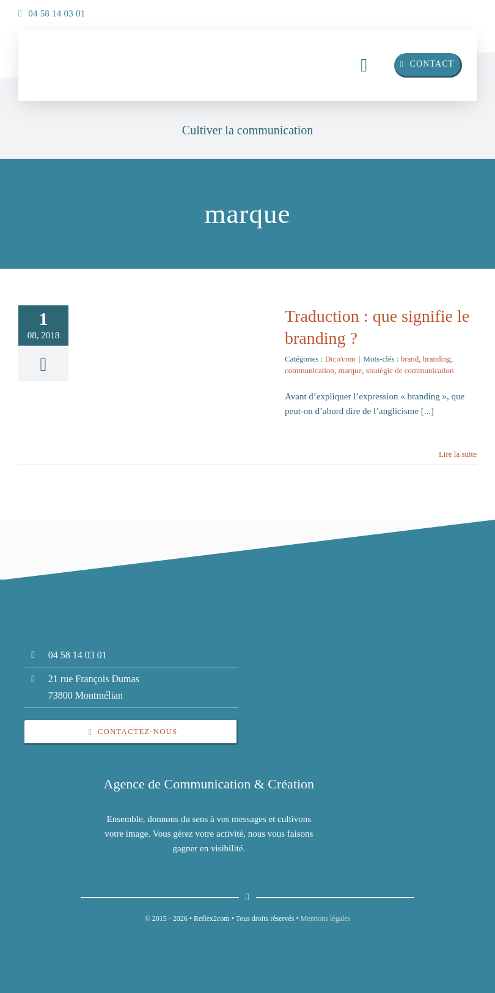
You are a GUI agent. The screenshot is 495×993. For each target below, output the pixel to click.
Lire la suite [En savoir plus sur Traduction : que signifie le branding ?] (458, 454)
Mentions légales (326, 918)
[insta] (464, 10)
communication (309, 370)
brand (410, 358)
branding (437, 358)
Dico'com (340, 358)
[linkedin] (440, 10)
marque (350, 370)
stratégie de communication (410, 370)
